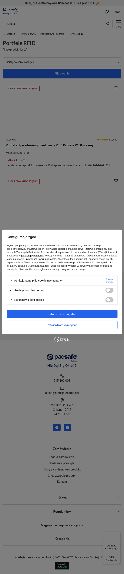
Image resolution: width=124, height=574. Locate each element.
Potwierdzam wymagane (62, 324)
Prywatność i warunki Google (40, 259)
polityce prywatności (32, 255)
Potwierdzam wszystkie (62, 313)
